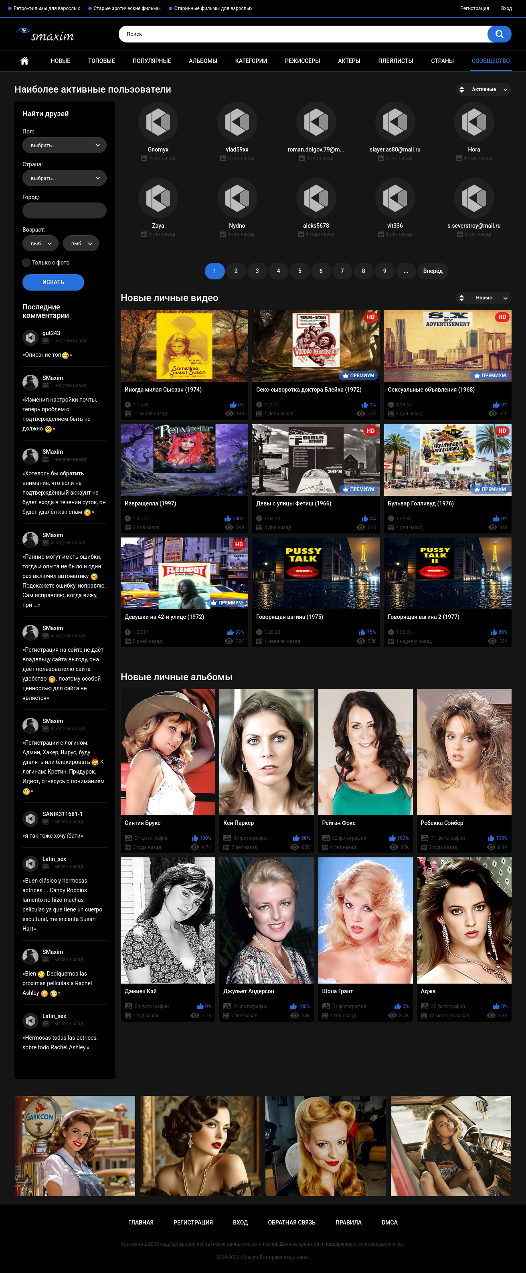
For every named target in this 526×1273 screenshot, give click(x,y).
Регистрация (474, 8)
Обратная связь (292, 1222)
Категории (251, 61)
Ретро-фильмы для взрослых (47, 8)
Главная (24, 61)
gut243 (51, 333)
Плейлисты (395, 61)
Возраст (33, 229)
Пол (27, 131)
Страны (442, 61)
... (406, 271)
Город (30, 197)
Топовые (101, 61)
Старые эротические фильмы (127, 8)
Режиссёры (302, 61)
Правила (349, 1222)
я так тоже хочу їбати (53, 836)
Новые (60, 61)
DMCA (390, 1222)
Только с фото (50, 262)
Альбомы (203, 61)
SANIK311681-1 (62, 814)
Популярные (152, 61)
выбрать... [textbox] (43, 145)
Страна (31, 164)
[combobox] (64, 145)
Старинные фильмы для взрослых (213, 8)
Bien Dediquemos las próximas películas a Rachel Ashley (57, 983)
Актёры (349, 61)
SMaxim (52, 378)
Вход (506, 8)
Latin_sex (54, 859)
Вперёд (433, 271)
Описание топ (47, 355)
